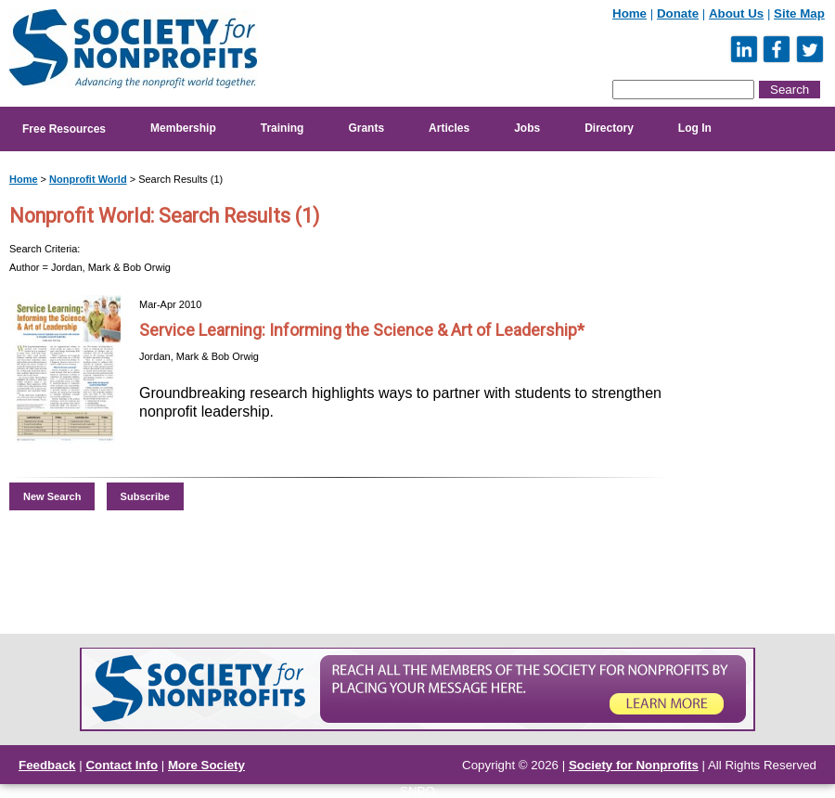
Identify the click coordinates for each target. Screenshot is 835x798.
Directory (609, 128)
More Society (206, 765)
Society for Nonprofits (634, 765)
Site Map (799, 13)
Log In (695, 128)
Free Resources (64, 128)
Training (282, 128)
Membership (183, 128)
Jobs (527, 128)
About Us (736, 13)
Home (629, 13)
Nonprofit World (88, 179)
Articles (449, 128)
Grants (366, 128)
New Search (52, 496)
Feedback (47, 765)
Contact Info (121, 765)
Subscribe (145, 496)
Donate (678, 13)
